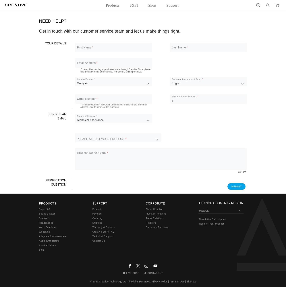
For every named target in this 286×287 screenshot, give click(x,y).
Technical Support (102, 236)
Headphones (46, 223)
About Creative (154, 209)
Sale (41, 250)
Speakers (44, 218)
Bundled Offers (47, 245)
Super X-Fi (45, 209)
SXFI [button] (134, 5)
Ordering (97, 218)
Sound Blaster (47, 214)
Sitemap (191, 281)
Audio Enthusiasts (49, 241)
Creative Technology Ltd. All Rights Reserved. (125, 281)
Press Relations (155, 218)
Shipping (97, 223)
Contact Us (98, 241)
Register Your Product (211, 224)
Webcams (44, 232)
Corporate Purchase (157, 227)
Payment (97, 214)
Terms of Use (176, 281)
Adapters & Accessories (52, 236)
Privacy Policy (159, 281)
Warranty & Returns (103, 227)
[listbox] (113, 81)
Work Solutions (47, 227)
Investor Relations (156, 214)
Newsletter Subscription (212, 219)
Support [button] (172, 5)
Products (97, 209)
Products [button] (112, 5)
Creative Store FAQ (103, 232)
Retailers (151, 223)
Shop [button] (152, 5)
